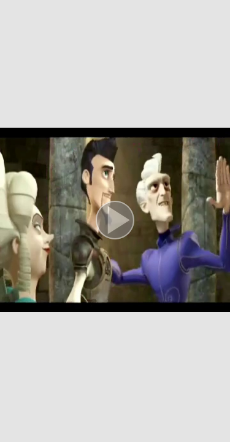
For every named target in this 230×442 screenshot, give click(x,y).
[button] (115, 221)
